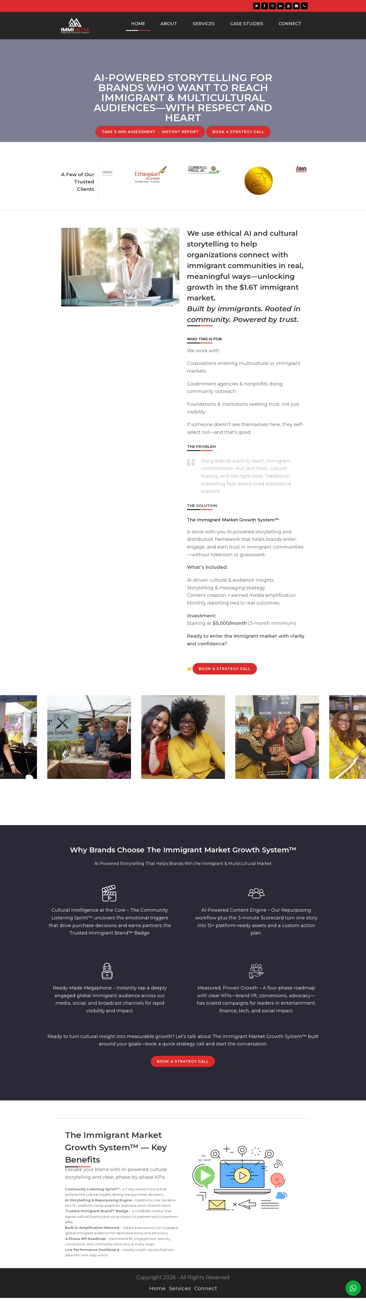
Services (180, 1291)
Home (157, 1291)
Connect (205, 1291)
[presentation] (104, 205)
